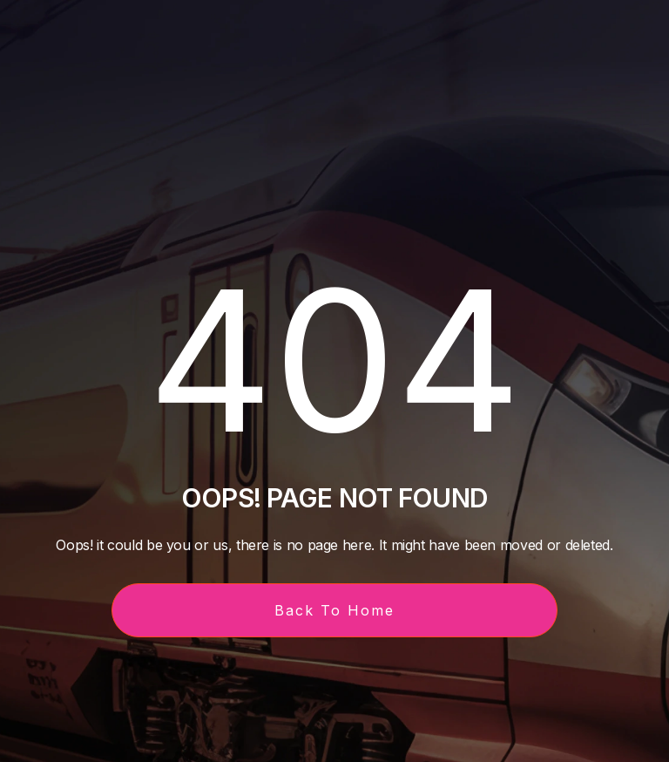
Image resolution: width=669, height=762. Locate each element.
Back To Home (334, 610)
